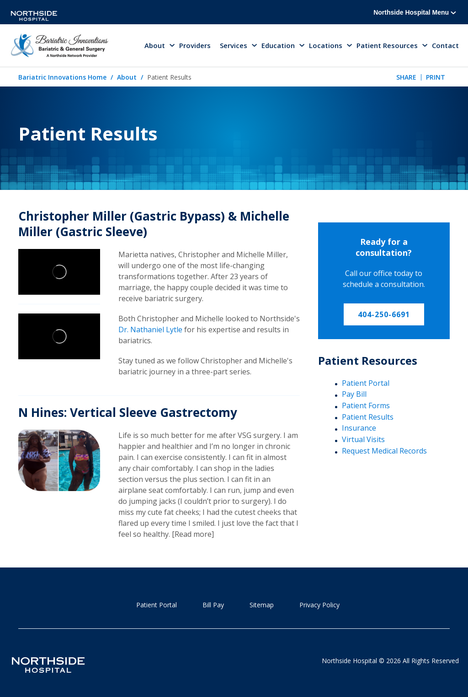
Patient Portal (365, 383)
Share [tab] (406, 77)
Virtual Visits (363, 439)
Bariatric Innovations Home (62, 77)
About (127, 77)
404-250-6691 (384, 314)
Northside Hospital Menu (414, 12)
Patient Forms (366, 405)
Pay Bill (354, 394)
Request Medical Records (384, 451)
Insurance (359, 428)
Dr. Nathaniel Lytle (150, 329)
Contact (445, 45)
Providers (195, 45)
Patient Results (368, 417)
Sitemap (262, 604)
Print (435, 77)
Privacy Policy (319, 604)
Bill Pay (213, 604)
